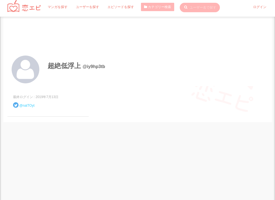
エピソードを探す (120, 7)
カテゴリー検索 (157, 7)
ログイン (259, 7)
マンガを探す (58, 7)
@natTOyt (27, 106)
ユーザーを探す (87, 7)
